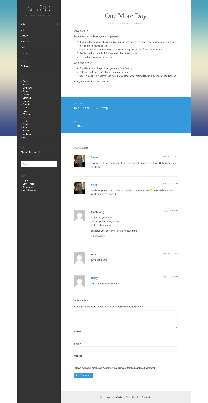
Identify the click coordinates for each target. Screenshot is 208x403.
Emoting (27, 98)
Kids (25, 111)
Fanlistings (26, 66)
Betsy (94, 277)
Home (26, 108)
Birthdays (27, 88)
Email (77, 343)
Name (77, 331)
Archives (25, 42)
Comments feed (30, 187)
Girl (23, 24)
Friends (26, 104)
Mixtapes (27, 114)
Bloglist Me (26, 152)
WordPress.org (30, 190)
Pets (25, 121)
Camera (24, 36)
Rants (25, 127)
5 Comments (137, 23)
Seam (94, 157)
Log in (25, 180)
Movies (26, 117)
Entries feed (28, 184)
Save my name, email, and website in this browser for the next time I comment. (115, 368)
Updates (27, 134)
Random (27, 124)
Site (22, 30)
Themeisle (146, 397)
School (26, 131)
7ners (25, 81)
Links (23, 48)
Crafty (26, 94)
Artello (26, 85)
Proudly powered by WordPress (112, 397)
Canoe (26, 91)
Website (78, 356)
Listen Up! (37, 152)
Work (25, 137)
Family (26, 101)
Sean (94, 184)
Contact (25, 54)
